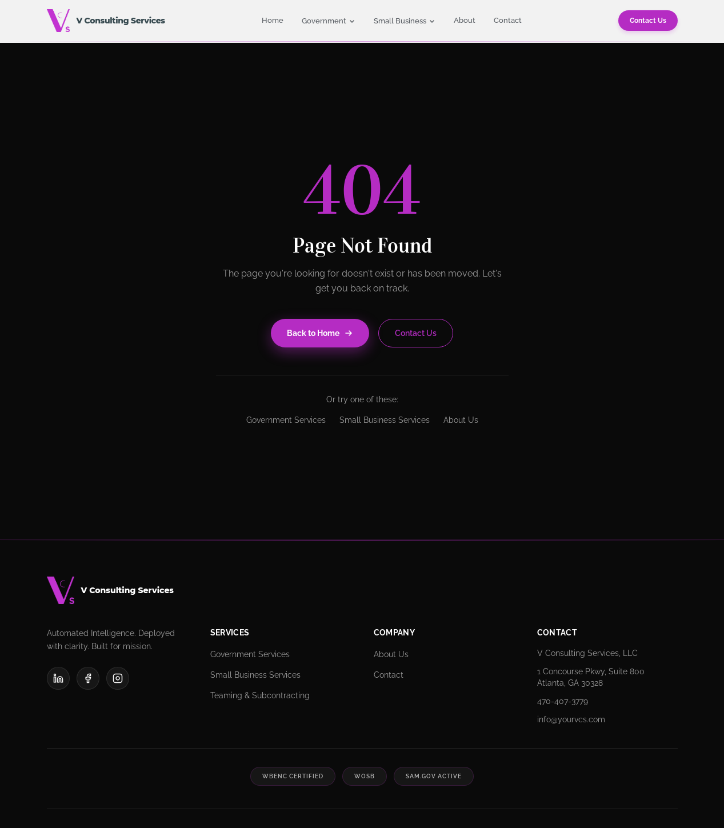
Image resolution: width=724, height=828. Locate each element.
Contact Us (648, 21)
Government (328, 21)
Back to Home (320, 333)
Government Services (286, 420)
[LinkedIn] (58, 678)
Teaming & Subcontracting (260, 695)
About (464, 20)
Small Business (404, 21)
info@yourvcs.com (571, 719)
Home (272, 20)
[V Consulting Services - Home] (106, 20)
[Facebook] (88, 678)
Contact (508, 20)
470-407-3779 (562, 701)
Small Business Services (384, 420)
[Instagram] (117, 678)
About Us (460, 420)
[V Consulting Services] (362, 590)
